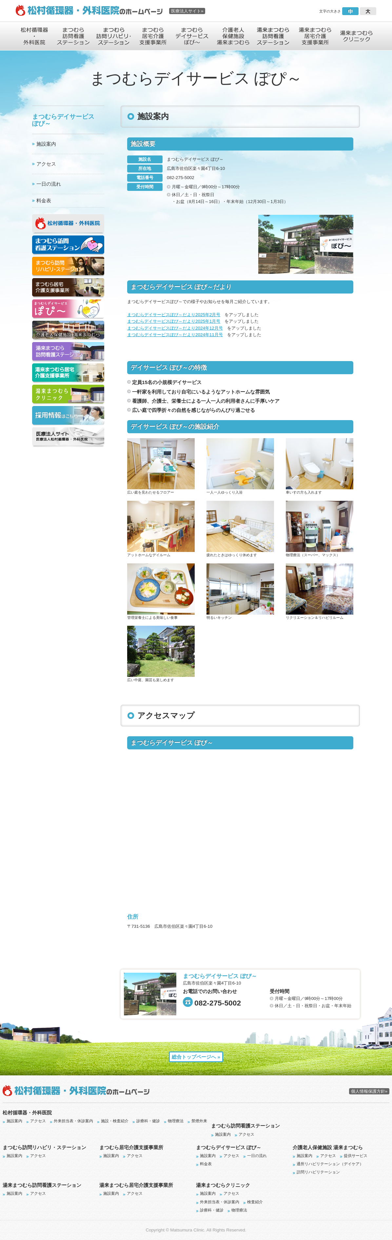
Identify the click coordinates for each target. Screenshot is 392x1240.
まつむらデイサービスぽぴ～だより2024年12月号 (175, 328)
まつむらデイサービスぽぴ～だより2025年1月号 (173, 321)
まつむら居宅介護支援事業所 (131, 1147)
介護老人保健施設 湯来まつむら (328, 1147)
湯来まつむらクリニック (223, 1185)
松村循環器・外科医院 (27, 1112)
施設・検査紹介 (114, 1121)
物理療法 (176, 1121)
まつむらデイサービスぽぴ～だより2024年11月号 (175, 334)
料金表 (43, 200)
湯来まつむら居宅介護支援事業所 (136, 1185)
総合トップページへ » (196, 1057)
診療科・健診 (148, 1121)
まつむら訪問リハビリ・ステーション (44, 1147)
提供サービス (355, 1155)
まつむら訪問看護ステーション (245, 1125)
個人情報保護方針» (369, 1091)
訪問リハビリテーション (318, 1172)
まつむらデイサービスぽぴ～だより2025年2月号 (173, 314)
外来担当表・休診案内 (73, 1121)
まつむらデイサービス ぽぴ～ (228, 1147)
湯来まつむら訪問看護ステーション (42, 1185)
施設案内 (46, 144)
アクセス (46, 164)
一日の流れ (48, 184)
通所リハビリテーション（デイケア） (330, 1164)
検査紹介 (255, 1202)
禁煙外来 (199, 1121)
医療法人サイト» (187, 11)
